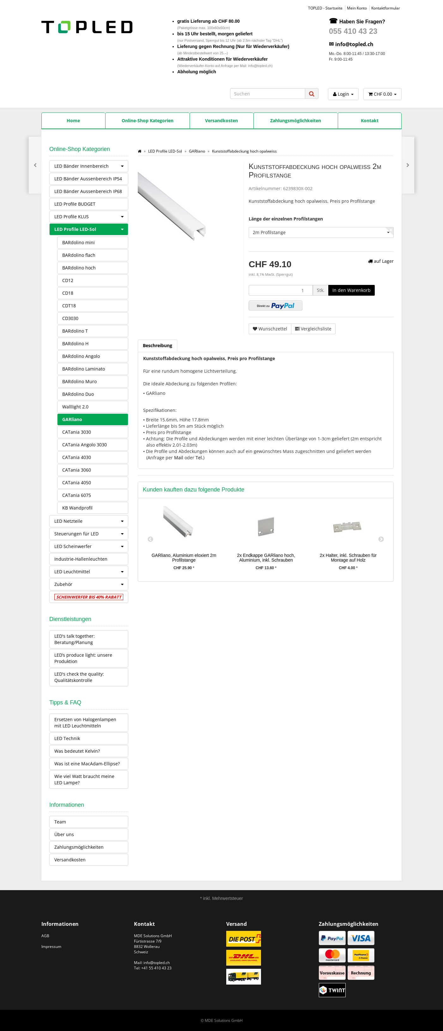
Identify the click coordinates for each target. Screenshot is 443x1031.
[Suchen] (267, 93)
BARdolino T (75, 331)
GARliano (72, 419)
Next (381, 539)
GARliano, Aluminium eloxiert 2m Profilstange (184, 558)
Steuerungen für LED (91, 534)
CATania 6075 (76, 495)
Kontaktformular (385, 7)
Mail (178, 458)
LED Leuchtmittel (91, 571)
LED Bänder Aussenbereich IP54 (88, 179)
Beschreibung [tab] (157, 345)
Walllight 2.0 (75, 407)
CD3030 (70, 318)
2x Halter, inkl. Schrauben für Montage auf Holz (348, 558)
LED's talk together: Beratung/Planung (74, 639)
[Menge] (281, 290)
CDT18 (69, 306)
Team (60, 822)
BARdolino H (75, 344)
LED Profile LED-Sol (91, 229)
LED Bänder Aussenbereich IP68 (88, 191)
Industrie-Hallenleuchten (80, 559)
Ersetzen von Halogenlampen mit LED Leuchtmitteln (85, 722)
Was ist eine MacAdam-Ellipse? (87, 764)
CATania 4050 (76, 482)
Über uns (64, 834)
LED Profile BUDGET (74, 204)
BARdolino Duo (78, 394)
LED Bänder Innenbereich (91, 166)
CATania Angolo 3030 (84, 445)
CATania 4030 (76, 457)
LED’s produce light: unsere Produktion (83, 658)
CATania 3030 (76, 432)
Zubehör (91, 584)
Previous (150, 539)
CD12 (67, 280)
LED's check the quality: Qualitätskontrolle (79, 677)
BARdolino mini (78, 242)
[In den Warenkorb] (351, 290)
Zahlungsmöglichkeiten (79, 847)
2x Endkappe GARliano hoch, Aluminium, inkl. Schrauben (266, 558)
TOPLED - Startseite (325, 7)
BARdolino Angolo (81, 356)
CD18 (67, 293)
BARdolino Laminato (83, 369)
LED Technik (67, 738)
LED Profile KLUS (91, 216)
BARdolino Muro (79, 381)
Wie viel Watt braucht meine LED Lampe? (84, 779)
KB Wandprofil (77, 508)
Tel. (199, 458)
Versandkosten (70, 860)
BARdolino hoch (79, 268)
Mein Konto (357, 7)
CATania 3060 (76, 470)
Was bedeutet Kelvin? (77, 751)
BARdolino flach (78, 255)
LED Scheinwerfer (91, 546)
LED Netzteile (91, 521)
